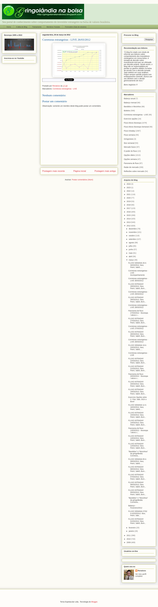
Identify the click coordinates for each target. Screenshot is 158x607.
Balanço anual (129, 99)
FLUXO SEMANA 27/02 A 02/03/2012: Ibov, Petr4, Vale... (137, 513)
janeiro (132, 531)
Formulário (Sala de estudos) (75, 27)
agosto (132, 243)
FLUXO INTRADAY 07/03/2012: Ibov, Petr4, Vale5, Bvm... (137, 477)
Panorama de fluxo (131, 163)
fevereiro (132, 528)
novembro (133, 232)
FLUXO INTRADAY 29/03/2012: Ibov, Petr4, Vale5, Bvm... (137, 286)
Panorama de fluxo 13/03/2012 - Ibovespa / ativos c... (138, 430)
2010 (129, 539)
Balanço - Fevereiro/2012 (135, 507)
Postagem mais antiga (105, 171)
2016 (129, 212)
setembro (133, 239)
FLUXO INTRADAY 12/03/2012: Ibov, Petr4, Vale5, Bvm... (137, 446)
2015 (129, 215)
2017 (129, 208)
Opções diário (129, 155)
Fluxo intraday (129, 131)
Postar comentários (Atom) (82, 180)
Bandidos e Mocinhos (132, 107)
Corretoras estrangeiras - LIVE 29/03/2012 (138, 293)
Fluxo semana (129, 135)
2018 (129, 205)
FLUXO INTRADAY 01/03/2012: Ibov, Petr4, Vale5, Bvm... (137, 521)
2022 (129, 191)
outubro (132, 236)
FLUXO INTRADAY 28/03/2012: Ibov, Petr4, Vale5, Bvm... (137, 299)
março (131, 260)
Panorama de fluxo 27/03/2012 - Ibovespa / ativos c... (138, 313)
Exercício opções (130, 119)
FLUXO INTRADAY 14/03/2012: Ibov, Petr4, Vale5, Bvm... (137, 422)
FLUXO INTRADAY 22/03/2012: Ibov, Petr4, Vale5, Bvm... (137, 361)
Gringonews (128, 139)
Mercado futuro (130, 147)
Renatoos (142, 571)
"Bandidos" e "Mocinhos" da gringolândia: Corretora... (138, 453)
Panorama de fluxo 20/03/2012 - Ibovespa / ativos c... (138, 376)
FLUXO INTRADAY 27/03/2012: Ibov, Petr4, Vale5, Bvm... (137, 320)
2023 (129, 188)
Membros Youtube (53, 27)
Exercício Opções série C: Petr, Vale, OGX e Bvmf (137, 399)
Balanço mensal (130, 103)
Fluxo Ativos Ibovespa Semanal (136, 127)
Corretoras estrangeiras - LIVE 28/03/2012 (138, 306)
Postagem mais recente (53, 171)
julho (131, 246)
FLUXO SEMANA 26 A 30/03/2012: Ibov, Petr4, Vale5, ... (137, 265)
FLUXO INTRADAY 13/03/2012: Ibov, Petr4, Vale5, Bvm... (137, 438)
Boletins (127, 111)
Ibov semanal (129, 143)
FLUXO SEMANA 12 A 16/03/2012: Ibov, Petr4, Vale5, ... (137, 407)
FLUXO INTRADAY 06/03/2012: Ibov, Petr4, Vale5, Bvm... (137, 484)
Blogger (94, 602)
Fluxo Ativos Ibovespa (132, 123)
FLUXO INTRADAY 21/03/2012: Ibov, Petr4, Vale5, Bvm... (137, 368)
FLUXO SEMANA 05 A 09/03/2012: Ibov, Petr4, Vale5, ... (137, 461)
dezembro (133, 229)
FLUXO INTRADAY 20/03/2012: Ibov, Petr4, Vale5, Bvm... (137, 384)
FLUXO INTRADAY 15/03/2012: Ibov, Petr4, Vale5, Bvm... (137, 415)
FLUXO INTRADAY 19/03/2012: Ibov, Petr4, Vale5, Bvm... (137, 391)
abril (131, 256)
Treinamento (37, 27)
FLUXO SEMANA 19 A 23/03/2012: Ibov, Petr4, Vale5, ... (137, 347)
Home (9, 27)
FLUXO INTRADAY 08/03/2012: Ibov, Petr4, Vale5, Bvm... (137, 469)
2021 (129, 194)
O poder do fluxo (130, 151)
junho (131, 249)
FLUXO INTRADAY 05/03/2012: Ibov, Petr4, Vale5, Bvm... (137, 492)
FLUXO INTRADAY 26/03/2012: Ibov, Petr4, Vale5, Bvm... (137, 334)
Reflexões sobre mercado (134, 171)
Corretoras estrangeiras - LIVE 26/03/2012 (138, 341)
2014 (129, 219)
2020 (129, 198)
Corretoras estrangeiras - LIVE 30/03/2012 (138, 279)
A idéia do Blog (21, 27)
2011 (129, 535)
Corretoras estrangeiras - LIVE (65, 89)
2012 (129, 226)
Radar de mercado (131, 167)
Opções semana (130, 159)
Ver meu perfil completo (140, 575)
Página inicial (79, 171)
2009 (129, 542)
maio (131, 253)
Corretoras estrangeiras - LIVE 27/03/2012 (138, 327)
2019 (129, 201)
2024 (129, 184)
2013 (129, 222)
